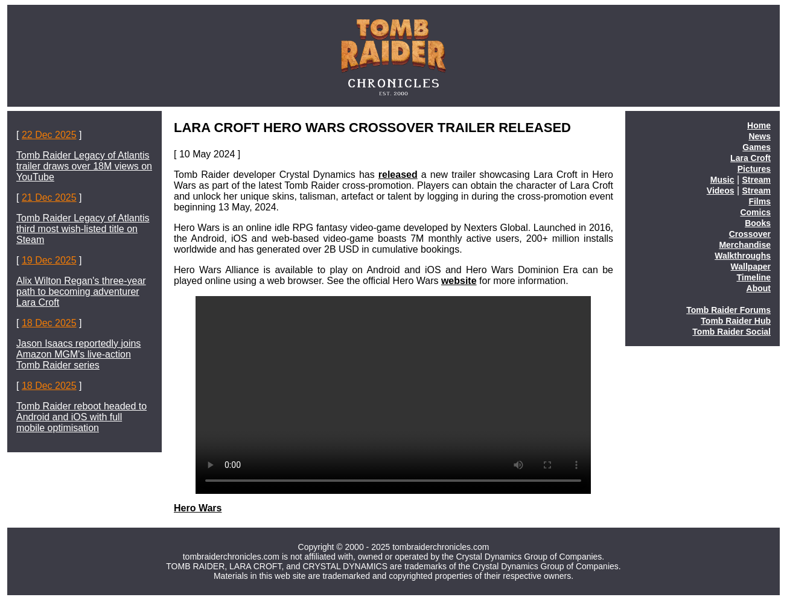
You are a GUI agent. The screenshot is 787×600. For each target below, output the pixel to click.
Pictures (754, 169)
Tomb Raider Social (731, 331)
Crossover (750, 234)
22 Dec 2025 (49, 135)
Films (759, 201)
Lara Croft (750, 158)
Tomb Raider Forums (728, 310)
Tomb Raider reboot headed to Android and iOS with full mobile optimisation (81, 417)
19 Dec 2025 (49, 260)
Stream (756, 180)
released (398, 174)
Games (756, 147)
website (459, 281)
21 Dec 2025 (49, 197)
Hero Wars (197, 508)
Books (758, 223)
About (759, 288)
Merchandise (745, 245)
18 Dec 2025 (49, 323)
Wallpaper (751, 266)
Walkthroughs (743, 256)
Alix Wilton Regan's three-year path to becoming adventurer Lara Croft (81, 292)
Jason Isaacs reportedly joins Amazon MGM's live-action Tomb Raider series (78, 354)
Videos (720, 190)
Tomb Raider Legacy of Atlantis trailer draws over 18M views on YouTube (84, 166)
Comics (755, 212)
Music (722, 180)
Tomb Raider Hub (736, 321)
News (759, 136)
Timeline (753, 277)
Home (759, 125)
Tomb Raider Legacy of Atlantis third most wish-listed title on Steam (83, 229)
